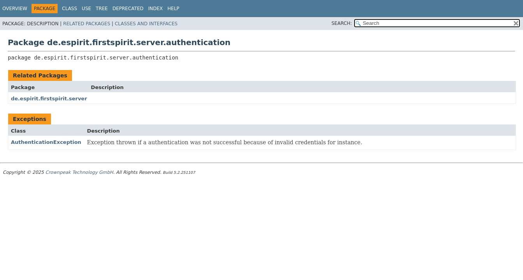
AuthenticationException (46, 142)
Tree (102, 8)
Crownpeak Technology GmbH (79, 172)
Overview (14, 8)
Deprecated (128, 8)
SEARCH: (342, 23)
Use (86, 8)
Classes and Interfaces (146, 23)
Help (173, 8)
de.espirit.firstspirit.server (49, 99)
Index (155, 8)
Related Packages (86, 23)
